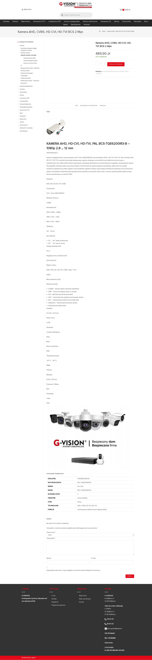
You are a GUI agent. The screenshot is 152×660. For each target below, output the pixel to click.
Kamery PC (24, 83)
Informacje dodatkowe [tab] (88, 105)
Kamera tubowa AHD (108, 71)
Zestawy (6, 21)
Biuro (146, 21)
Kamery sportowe (26, 78)
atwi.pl (33, 658)
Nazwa (49, 558)
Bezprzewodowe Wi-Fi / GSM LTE (30, 68)
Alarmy (116, 21)
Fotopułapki (24, 75)
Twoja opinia (51, 538)
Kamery (15, 21)
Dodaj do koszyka (116, 64)
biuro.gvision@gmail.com (115, 629)
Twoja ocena (51, 532)
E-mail (93, 558)
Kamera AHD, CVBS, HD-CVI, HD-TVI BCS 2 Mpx (120, 31)
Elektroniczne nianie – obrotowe (30, 80)
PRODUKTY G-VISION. (26, 128)
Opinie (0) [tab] (103, 105)
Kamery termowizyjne (27, 73)
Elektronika (126, 21)
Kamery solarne (25, 70)
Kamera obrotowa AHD (30, 63)
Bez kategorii (24, 131)
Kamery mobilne (25, 53)
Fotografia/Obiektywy (26, 107)
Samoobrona (75, 24)
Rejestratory (25, 21)
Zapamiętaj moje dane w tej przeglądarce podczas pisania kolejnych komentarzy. (73, 570)
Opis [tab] (76, 105)
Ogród (65, 24)
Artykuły (87, 24)
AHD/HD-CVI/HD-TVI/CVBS (28, 55)
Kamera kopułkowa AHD (30, 60)
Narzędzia (137, 21)
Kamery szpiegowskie (72, 21)
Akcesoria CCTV (39, 21)
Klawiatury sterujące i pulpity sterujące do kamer (29, 49)
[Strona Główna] (99, 31)
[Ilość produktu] (101, 64)
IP (21, 65)
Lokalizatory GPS (54, 21)
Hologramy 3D (106, 21)
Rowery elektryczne (90, 21)
